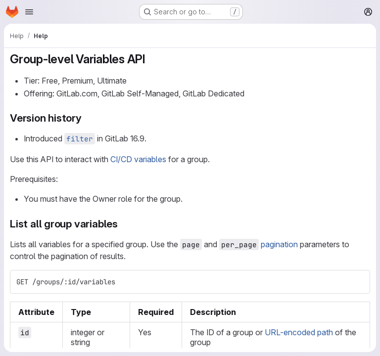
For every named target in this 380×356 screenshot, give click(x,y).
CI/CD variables (138, 159)
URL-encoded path (299, 332)
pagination (279, 244)
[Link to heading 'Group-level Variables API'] (151, 59)
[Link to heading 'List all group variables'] (123, 224)
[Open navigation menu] (29, 12)
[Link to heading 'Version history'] (87, 118)
